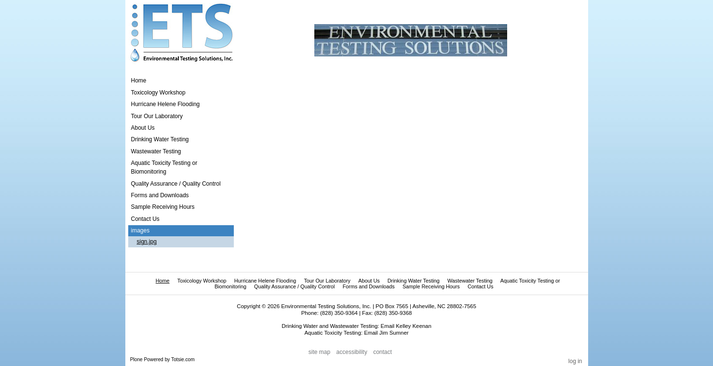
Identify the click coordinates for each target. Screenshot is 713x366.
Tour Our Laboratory (327, 281)
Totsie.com (183, 359)
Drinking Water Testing (414, 281)
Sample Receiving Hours (431, 286)
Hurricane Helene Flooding (265, 281)
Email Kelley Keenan (406, 326)
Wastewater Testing (470, 281)
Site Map (319, 352)
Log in (575, 361)
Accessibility (351, 352)
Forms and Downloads (369, 286)
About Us (368, 281)
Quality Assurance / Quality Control (294, 286)
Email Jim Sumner (386, 333)
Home (139, 80)
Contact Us (480, 286)
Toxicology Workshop (202, 281)
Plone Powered (146, 359)
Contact (382, 352)
